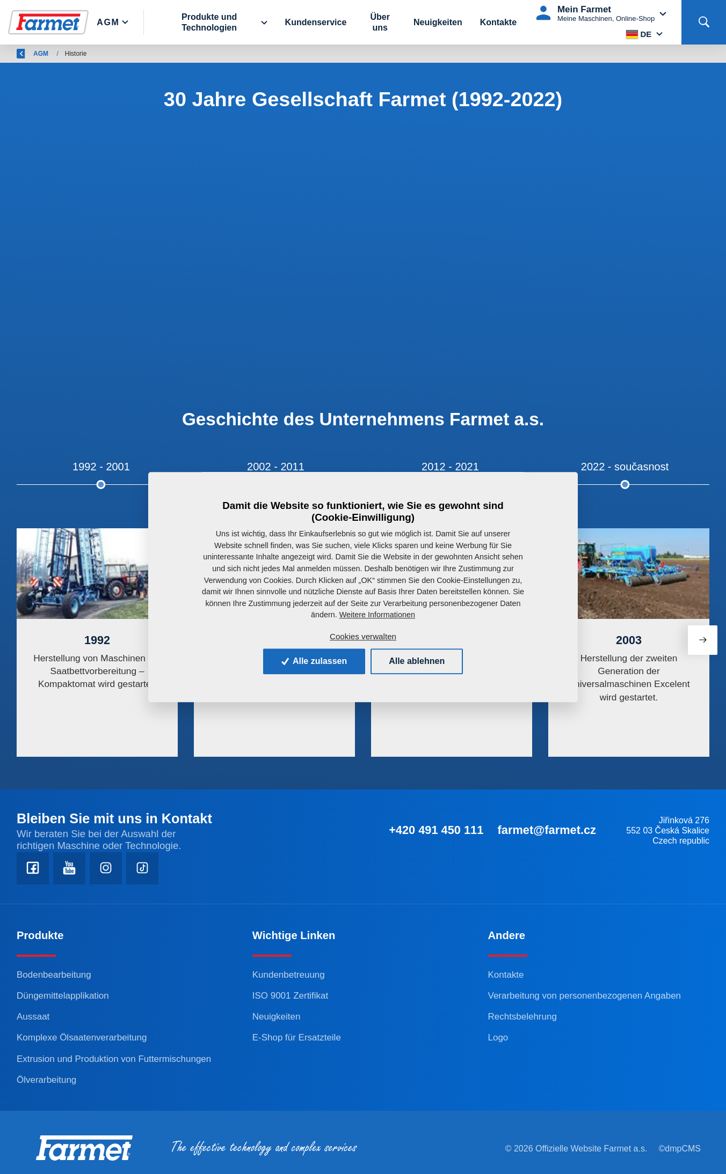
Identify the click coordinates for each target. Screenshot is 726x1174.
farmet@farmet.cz (547, 830)
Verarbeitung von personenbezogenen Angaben (584, 996)
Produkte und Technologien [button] (209, 22)
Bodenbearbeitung (54, 975)
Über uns (379, 22)
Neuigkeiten (437, 22)
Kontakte (498, 22)
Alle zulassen (314, 661)
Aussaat (33, 1016)
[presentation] (702, 640)
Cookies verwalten (363, 636)
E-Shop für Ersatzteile (296, 1037)
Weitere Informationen (377, 614)
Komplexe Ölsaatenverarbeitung (82, 1037)
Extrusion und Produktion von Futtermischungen (114, 1059)
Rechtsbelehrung (522, 1016)
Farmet (78, 53)
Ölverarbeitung (46, 1080)
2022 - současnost (625, 466)
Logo (498, 1037)
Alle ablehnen (417, 661)
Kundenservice (316, 22)
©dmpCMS (680, 1148)
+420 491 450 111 (436, 830)
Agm (108, 22)
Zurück (33, 53)
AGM (113, 53)
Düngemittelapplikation (63, 996)
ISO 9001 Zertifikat (290, 996)
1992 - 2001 (101, 466)
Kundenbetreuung (288, 975)
